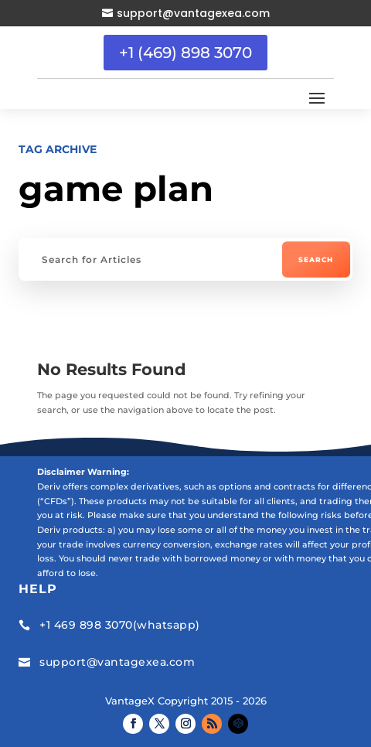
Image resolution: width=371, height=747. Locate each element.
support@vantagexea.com (193, 13)
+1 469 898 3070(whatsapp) (119, 625)
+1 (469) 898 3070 (185, 52)
